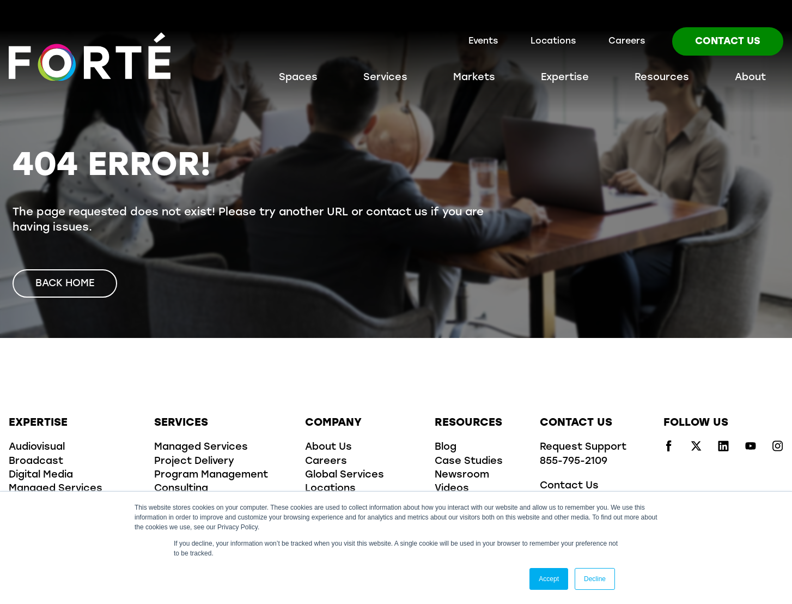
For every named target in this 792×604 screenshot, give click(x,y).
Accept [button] (549, 579)
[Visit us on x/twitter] (696, 449)
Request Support (583, 447)
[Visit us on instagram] (777, 449)
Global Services (344, 475)
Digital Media (41, 475)
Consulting (181, 489)
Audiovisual (37, 447)
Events (483, 41)
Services (385, 78)
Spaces (298, 78)
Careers (626, 41)
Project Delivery (194, 461)
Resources (662, 78)
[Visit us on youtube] (750, 449)
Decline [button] (595, 579)
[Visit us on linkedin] (723, 449)
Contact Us (727, 42)
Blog (445, 447)
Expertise (565, 78)
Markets (474, 78)
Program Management (211, 475)
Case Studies (469, 461)
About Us (328, 447)
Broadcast (36, 461)
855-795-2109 (573, 461)
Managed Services (55, 489)
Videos (452, 489)
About (750, 78)
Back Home (64, 284)
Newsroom (462, 475)
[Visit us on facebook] (668, 449)
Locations (553, 41)
